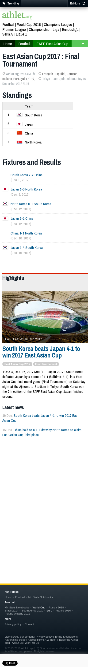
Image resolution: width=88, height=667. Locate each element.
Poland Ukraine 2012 (17, 613)
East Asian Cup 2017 (17, 364)
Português (20, 79)
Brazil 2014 (11, 610)
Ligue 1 (21, 34)
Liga (56, 29)
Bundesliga (70, 29)
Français (48, 74)
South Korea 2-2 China (26, 174)
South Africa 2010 (32, 610)
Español (60, 74)
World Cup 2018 (29, 24)
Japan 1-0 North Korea (26, 189)
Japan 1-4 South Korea (27, 247)
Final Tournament (46, 364)
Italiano (7, 79)
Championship (39, 29)
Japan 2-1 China (22, 218)
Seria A (7, 34)
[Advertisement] (44, 492)
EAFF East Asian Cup (52, 43)
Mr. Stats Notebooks (40, 597)
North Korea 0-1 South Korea (31, 203)
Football (8, 24)
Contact (29, 624)
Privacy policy (13, 624)
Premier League (14, 29)
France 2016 (63, 610)
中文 (31, 79)
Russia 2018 (56, 607)
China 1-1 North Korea (26, 233)
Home (7, 43)
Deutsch (72, 74)
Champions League (58, 24)
